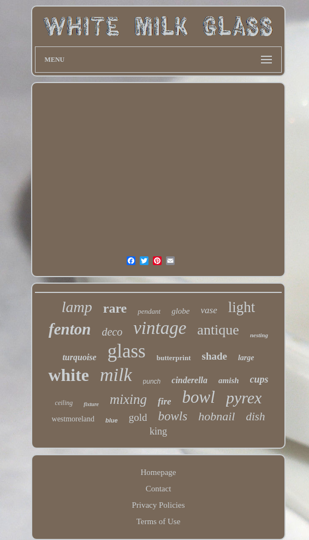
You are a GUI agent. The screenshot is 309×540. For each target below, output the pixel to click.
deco (112, 332)
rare (115, 308)
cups (259, 379)
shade (214, 356)
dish (255, 416)
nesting (259, 335)
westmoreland (73, 419)
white (68, 375)
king (158, 431)
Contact (158, 488)
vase (209, 310)
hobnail (216, 416)
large (246, 358)
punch (152, 381)
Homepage (158, 472)
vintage (159, 328)
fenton (70, 329)
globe (180, 311)
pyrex (244, 398)
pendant (149, 311)
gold (138, 417)
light (241, 307)
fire (164, 401)
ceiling (64, 403)
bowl (198, 397)
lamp (77, 306)
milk (116, 375)
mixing (128, 399)
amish (228, 380)
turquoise (79, 357)
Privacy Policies (158, 505)
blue (111, 420)
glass (127, 351)
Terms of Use (158, 521)
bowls (172, 416)
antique (218, 330)
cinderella (189, 380)
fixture (91, 404)
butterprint (174, 358)
